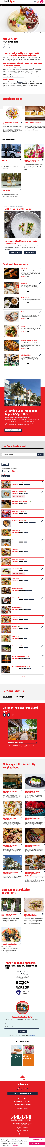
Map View (16, 471)
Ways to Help (15, 252)
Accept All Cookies (37, 1144)
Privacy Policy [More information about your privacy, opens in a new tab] (14, 1145)
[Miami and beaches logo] (22, 1118)
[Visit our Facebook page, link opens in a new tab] (22, 1088)
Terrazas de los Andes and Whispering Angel (22, 84)
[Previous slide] (4, 715)
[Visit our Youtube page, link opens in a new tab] (26, 1088)
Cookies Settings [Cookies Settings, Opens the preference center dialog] (37, 1139)
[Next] (29, 676)
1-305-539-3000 (23, 1127)
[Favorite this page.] (4, 46)
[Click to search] (4, 454)
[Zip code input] (21, 1026)
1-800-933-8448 (23, 1131)
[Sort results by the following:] (5, 476)
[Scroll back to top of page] (22, 1078)
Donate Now (29, 252)
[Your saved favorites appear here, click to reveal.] (35, 2)
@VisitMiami (7, 696)
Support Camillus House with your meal (13, 77)
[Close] (42, 1140)
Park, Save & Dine (13, 430)
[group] (16, 1055)
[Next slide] (8, 715)
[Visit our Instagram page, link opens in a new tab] (18, 1088)
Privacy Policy (32, 1035)
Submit (22, 1031)
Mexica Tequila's (33, 85)
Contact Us (23, 1134)
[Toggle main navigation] (42, 2)
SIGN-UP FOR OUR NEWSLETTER (22, 1093)
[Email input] (21, 1023)
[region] (22, 1142)
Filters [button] (4, 464)
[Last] (31, 676)
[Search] (19, 454)
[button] (21, 107)
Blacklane (19, 82)
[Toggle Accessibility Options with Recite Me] (38, 2)
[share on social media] (8, 46)
